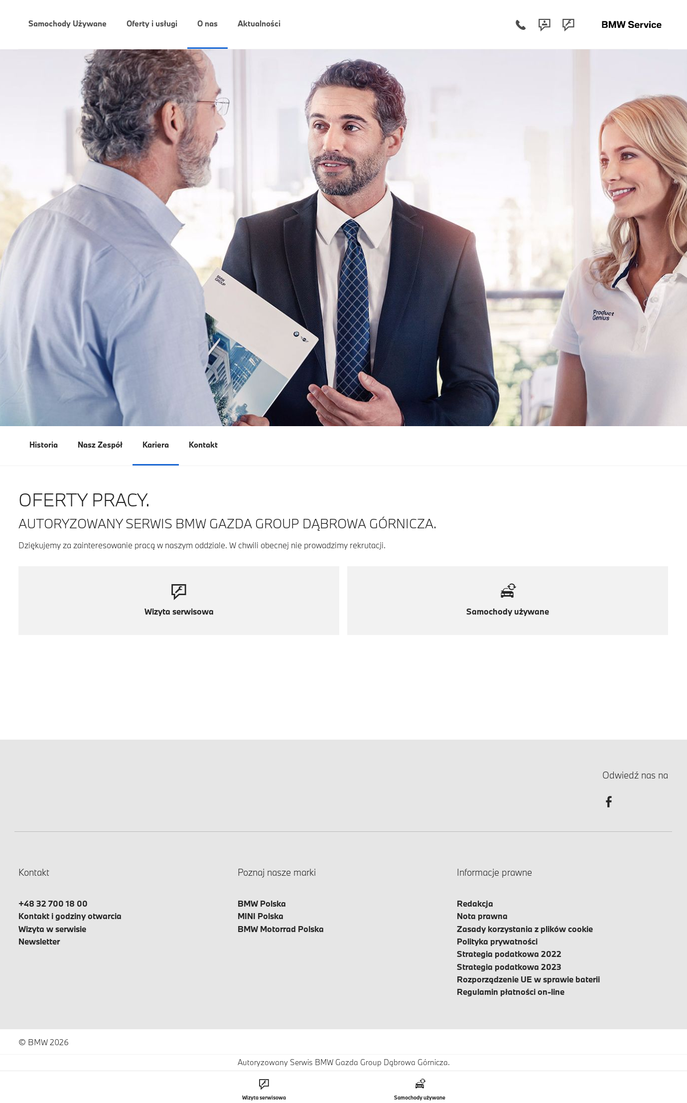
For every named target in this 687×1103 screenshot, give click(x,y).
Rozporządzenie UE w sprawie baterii (528, 979)
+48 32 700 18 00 (53, 903)
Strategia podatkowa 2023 (509, 966)
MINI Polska (260, 916)
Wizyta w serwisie (52, 929)
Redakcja (475, 903)
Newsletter (39, 941)
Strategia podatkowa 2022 (509, 953)
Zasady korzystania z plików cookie (525, 929)
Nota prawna (482, 916)
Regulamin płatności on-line (510, 991)
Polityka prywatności (497, 941)
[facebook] (609, 810)
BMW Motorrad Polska (281, 929)
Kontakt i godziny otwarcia (70, 916)
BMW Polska (262, 903)
